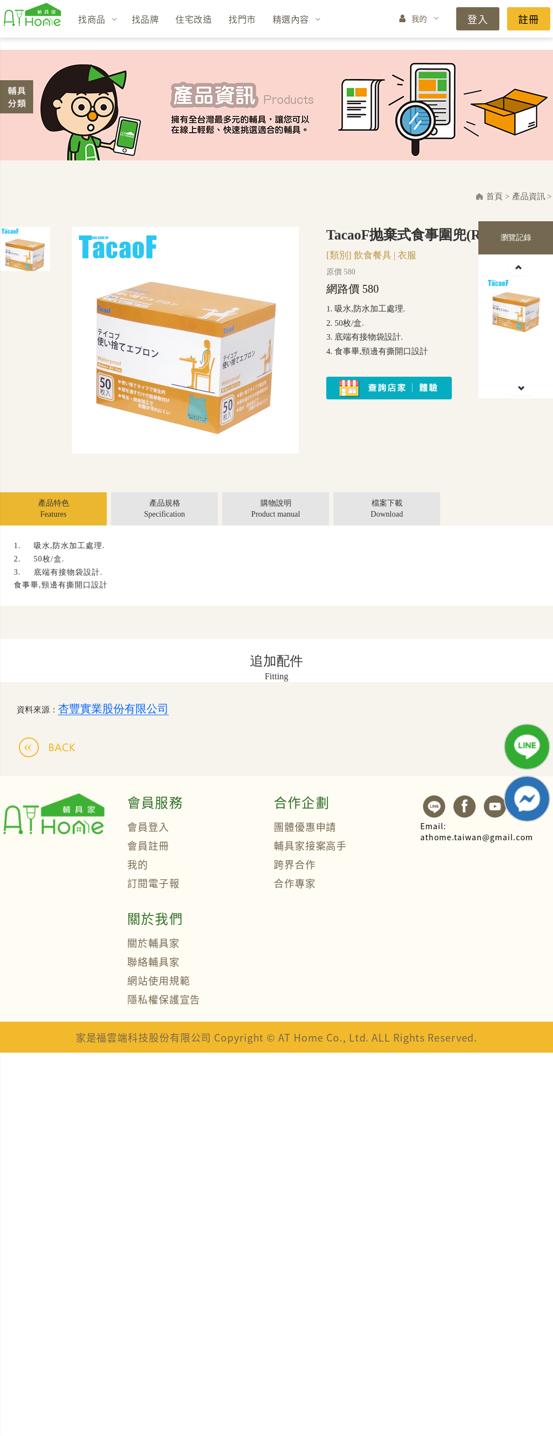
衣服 (407, 255)
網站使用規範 (158, 980)
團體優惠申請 (305, 826)
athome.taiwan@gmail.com (476, 831)
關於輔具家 (153, 942)
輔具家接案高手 (310, 845)
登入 (477, 19)
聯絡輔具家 (153, 961)
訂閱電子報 (153, 883)
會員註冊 (148, 845)
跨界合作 (295, 864)
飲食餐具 (373, 255)
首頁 (494, 196)
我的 (419, 18)
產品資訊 (528, 196)
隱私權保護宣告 (163, 999)
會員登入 (148, 826)
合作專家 (295, 883)
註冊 (528, 19)
